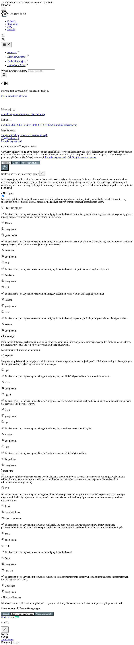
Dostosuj (6, 163)
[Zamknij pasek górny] (3, 9)
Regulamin (12, 24)
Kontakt (11, 29)
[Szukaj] (4, 75)
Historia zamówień (30, 135)
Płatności (26, 114)
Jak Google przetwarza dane (82, 157)
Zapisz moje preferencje (22, 614)
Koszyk (43, 135)
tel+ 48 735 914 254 (43, 125)
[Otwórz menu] (6, 44)
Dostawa (35, 114)
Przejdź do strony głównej (14, 96)
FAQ (9, 26)
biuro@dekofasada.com (65, 125)
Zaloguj (16, 135)
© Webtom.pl (10, 617)
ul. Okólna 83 (8, 125)
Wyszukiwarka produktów (14, 71)
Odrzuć (16, 163)
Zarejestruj (6, 135)
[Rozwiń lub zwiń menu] (14, 110)
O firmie (11, 21)
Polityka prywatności (11, 141)
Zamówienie (7, 639)
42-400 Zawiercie (24, 125)
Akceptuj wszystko (30, 163)
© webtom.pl (10, 138)
